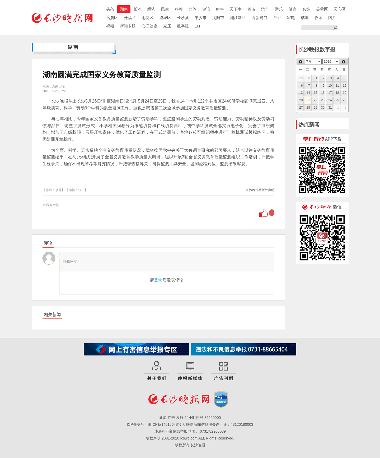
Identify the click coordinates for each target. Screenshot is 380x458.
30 (323, 107)
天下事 (236, 9)
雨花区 (147, 17)
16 (323, 93)
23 (323, 100)
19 (344, 93)
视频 (110, 26)
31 (330, 107)
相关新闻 (52, 314)
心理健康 (149, 26)
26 (344, 100)
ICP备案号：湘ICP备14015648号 (154, 424)
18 (337, 93)
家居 (167, 26)
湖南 (124, 9)
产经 (277, 17)
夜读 (318, 17)
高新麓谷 (260, 17)
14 (308, 93)
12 (344, 85)
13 (301, 93)
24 (330, 100)
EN (197, 26)
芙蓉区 (322, 9)
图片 (332, 17)
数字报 (183, 26)
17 (330, 93)
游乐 (279, 9)
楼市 (251, 9)
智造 (306, 9)
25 (337, 100)
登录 (158, 280)
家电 (291, 17)
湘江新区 (238, 17)
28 (308, 107)
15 (315, 93)
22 (315, 100)
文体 (192, 9)
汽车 (265, 9)
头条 (110, 9)
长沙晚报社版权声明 (260, 190)
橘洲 (305, 17)
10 (330, 85)
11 (337, 85)
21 (308, 100)
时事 (220, 9)
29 (315, 107)
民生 (165, 9)
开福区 (130, 17)
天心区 (340, 9)
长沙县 (183, 17)
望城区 (165, 17)
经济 (151, 9)
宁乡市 (201, 17)
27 (301, 107)
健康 (293, 9)
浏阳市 (218, 17)
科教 (179, 9)
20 (301, 100)
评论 (206, 9)
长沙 (138, 9)
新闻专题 (128, 26)
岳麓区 (112, 17)
